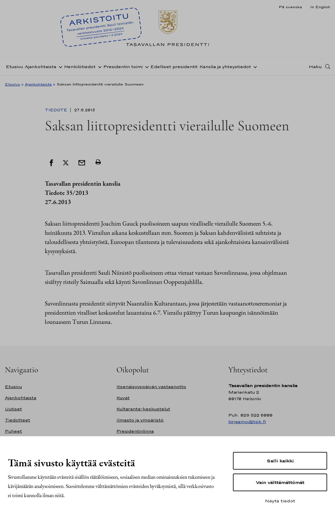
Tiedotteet (17, 420)
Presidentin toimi (123, 66)
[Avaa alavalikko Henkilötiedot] (98, 66)
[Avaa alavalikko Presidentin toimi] (146, 66)
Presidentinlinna (135, 431)
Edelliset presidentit (174, 66)
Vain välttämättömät (280, 482)
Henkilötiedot (80, 66)
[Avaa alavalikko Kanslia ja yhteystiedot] (254, 66)
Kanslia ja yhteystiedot (225, 66)
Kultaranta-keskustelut (143, 409)
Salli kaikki (280, 461)
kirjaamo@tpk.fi (247, 421)
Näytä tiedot (280, 501)
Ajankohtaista (40, 66)
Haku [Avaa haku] (315, 66)
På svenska (290, 7)
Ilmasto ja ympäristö (140, 420)
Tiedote (56, 110)
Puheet (13, 431)
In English (320, 7)
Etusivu (14, 66)
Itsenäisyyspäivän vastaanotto (151, 386)
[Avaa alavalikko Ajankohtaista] (59, 66)
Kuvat (123, 398)
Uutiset (13, 409)
